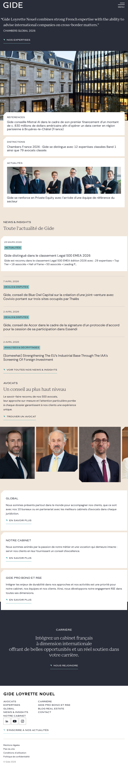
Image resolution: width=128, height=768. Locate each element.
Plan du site (9, 749)
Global (8, 709)
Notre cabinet (14, 716)
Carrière (45, 701)
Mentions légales (11, 745)
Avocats (9, 701)
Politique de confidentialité (16, 756)
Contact (44, 712)
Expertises (11, 705)
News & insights (15, 712)
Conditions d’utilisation (14, 752)
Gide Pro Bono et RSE (54, 705)
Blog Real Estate (51, 709)
